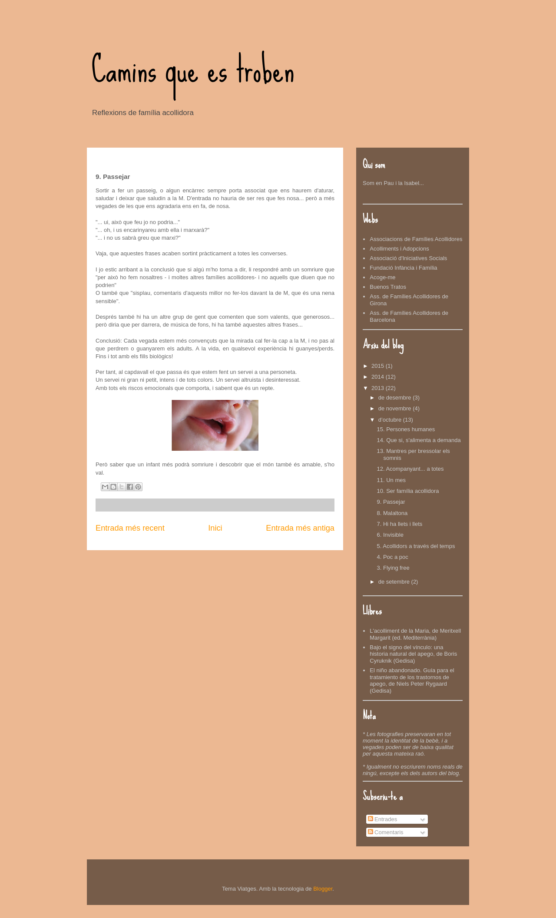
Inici (215, 528)
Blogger (322, 888)
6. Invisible (390, 535)
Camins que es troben (193, 69)
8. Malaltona (392, 513)
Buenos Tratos (388, 287)
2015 (378, 366)
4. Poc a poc (392, 557)
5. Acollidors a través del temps (416, 546)
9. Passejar (391, 502)
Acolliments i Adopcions (399, 248)
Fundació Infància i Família (403, 267)
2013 (378, 388)
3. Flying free (393, 568)
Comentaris (386, 832)
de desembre (395, 397)
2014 (378, 376)
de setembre (394, 581)
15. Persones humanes (406, 429)
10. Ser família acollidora (408, 491)
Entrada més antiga (300, 528)
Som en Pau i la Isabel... (393, 183)
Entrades (382, 819)
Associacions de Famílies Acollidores (416, 239)
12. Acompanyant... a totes (410, 469)
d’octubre (390, 419)
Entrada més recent (130, 528)
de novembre (395, 408)
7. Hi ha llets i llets (399, 524)
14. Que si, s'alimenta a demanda (418, 440)
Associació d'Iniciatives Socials (408, 258)
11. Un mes (391, 480)
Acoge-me (382, 277)
